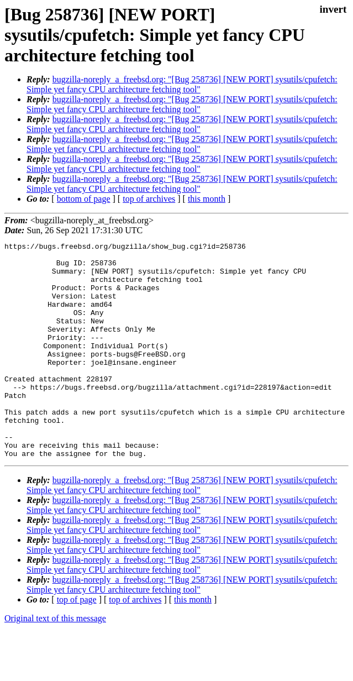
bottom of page (83, 198)
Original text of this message (55, 661)
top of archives (149, 198)
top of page (77, 642)
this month (206, 198)
